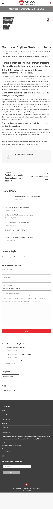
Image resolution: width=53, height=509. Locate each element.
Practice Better (8, 23)
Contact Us (5, 427)
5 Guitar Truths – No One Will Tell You (16, 230)
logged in (11, 257)
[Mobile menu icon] (3, 3)
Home (3, 410)
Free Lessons (6, 419)
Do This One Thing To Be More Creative (17, 222)
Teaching (6, 28)
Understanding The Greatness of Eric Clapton (19, 215)
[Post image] (7, 199)
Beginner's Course (9, 18)
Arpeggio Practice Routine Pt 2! (16, 347)
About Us (4, 423)
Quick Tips (6, 25)
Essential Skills (8, 20)
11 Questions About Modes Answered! (17, 207)
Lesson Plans (6, 415)
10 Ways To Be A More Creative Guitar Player (19, 237)
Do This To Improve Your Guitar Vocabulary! (27, 196)
